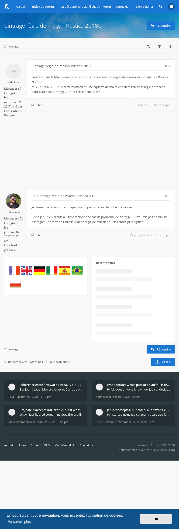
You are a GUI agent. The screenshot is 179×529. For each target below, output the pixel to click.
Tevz (11, 397)
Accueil (9, 445)
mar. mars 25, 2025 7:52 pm (135, 422)
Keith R (100, 397)
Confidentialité (64, 445)
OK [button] (155, 519)
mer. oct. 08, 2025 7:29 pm (123, 397)
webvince (13, 82)
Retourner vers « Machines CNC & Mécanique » (36, 362)
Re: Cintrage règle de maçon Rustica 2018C (65, 196)
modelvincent (13, 212)
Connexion (123, 6)
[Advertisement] (89, 154)
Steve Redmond (18, 422)
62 (21, 218)
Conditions (86, 445)
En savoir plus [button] (19, 522)
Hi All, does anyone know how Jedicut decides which (139, 389)
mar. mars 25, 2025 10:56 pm (49, 422)
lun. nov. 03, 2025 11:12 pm (33, 397)
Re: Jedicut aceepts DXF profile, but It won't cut (51, 410)
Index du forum (29, 445)
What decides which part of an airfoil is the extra (139, 385)
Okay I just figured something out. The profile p (51, 414)
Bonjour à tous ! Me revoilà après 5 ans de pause (51, 389)
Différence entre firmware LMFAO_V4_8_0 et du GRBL (51, 385)
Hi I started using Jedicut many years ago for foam (139, 414)
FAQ (47, 445)
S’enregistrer (144, 6)
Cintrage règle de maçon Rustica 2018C (53, 25)
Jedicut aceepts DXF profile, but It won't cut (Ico (139, 410)
